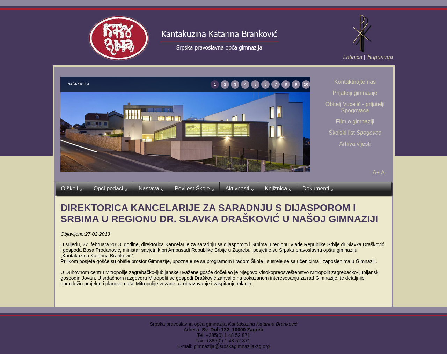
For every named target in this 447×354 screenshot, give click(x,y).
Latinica (352, 57)
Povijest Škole (194, 189)
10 (306, 84)
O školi (71, 189)
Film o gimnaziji (355, 122)
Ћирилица (379, 57)
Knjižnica (278, 189)
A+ (376, 172)
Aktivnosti (239, 189)
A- (384, 172)
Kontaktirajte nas (355, 82)
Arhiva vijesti (355, 144)
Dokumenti (318, 189)
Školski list (355, 133)
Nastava (151, 189)
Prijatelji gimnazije (354, 93)
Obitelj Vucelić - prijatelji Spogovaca (354, 107)
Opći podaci (110, 189)
